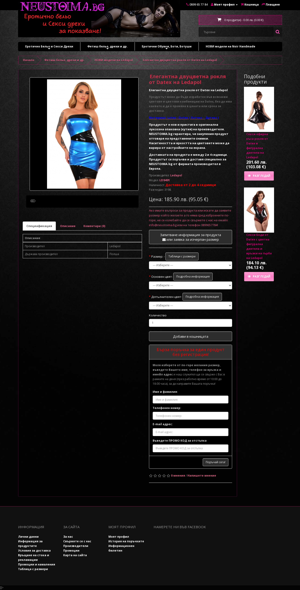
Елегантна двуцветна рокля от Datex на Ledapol (180, 60)
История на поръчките (126, 541)
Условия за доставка (34, 551)
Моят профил (118, 537)
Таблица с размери (33, 569)
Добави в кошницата (190, 336)
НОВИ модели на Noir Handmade (230, 46)
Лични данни (28, 537)
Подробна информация (193, 276)
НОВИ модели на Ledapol (114, 60)
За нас (68, 537)
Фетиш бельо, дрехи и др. (107, 47)
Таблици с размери (182, 256)
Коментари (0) (94, 248)
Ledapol (176, 175)
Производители (75, 546)
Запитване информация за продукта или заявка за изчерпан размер (190, 237)
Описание (68, 248)
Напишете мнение (201, 476)
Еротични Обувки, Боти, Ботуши (167, 47)
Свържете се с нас (77, 541)
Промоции (71, 551)
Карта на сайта (75, 555)
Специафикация (39, 248)
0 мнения (178, 476)
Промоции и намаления (36, 564)
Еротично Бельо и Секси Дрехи (49, 47)
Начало (28, 60)
